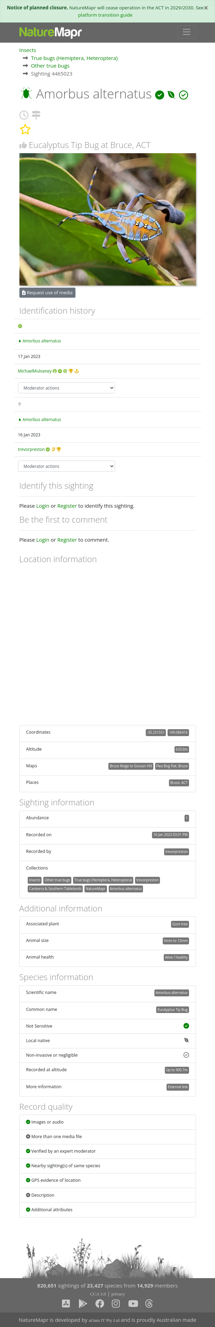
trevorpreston (31, 449)
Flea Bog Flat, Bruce (172, 765)
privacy (118, 1294)
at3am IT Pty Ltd (104, 1320)
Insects (27, 49)
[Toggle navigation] (187, 31)
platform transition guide (105, 15)
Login (43, 505)
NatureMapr (96, 888)
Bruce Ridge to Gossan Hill (131, 765)
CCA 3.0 (98, 1294)
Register (67, 505)
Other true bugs (50, 65)
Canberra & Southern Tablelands (55, 888)
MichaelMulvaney (35, 371)
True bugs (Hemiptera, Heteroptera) (74, 57)
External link (178, 1086)
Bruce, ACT (179, 782)
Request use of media (47, 292)
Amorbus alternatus (42, 341)
